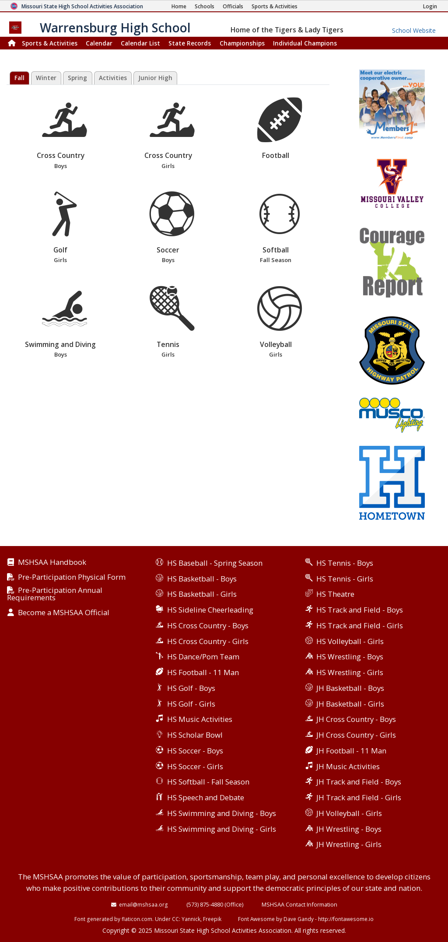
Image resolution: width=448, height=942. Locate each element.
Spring (77, 78)
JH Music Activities (348, 766)
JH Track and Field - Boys (358, 782)
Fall (19, 78)
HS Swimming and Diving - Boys (221, 813)
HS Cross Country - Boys (207, 625)
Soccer (167, 228)
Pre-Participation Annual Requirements (54, 594)
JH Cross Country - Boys (356, 719)
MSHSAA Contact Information (299, 904)
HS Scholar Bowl (195, 735)
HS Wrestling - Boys (349, 656)
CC (175, 918)
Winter (46, 78)
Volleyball (275, 322)
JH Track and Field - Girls (358, 797)
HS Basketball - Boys (202, 579)
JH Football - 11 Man (351, 751)
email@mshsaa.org (143, 904)
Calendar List (140, 43)
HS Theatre (335, 594)
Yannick (191, 918)
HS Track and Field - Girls (359, 625)
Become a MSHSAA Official (63, 613)
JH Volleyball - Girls (349, 813)
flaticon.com (137, 918)
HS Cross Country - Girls (207, 641)
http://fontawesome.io (346, 918)
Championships (242, 43)
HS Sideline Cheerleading (210, 610)
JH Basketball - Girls (350, 704)
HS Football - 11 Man (203, 672)
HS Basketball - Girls (202, 594)
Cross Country (60, 134)
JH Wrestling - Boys (349, 829)
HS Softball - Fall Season (208, 782)
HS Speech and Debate (205, 797)
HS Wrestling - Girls (349, 672)
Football (279, 129)
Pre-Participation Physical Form (72, 577)
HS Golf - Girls (191, 704)
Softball (275, 228)
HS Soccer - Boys (195, 751)
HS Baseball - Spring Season (214, 563)
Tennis (167, 322)
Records (189, 43)
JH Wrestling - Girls (349, 844)
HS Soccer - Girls (195, 766)
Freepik (212, 918)
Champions (305, 43)
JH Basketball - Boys (350, 688)
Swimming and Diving (60, 322)
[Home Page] (179, 6)
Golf (60, 228)
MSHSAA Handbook (52, 562)
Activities (113, 78)
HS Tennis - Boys (344, 563)
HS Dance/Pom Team (203, 656)
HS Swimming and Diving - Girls (221, 829)
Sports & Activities (49, 43)
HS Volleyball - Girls (350, 641)
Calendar (99, 43)
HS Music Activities (199, 719)
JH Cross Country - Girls (356, 735)
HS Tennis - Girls (344, 579)
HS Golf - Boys (191, 688)
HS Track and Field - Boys (359, 610)
